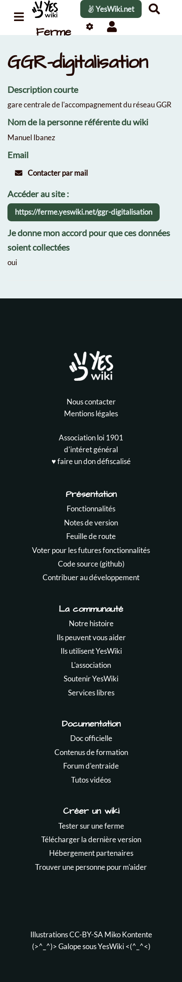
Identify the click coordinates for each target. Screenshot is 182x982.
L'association (91, 665)
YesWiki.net (111, 9)
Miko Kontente (128, 934)
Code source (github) (91, 563)
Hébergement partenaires (91, 853)
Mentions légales (91, 413)
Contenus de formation (91, 752)
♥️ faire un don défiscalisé (90, 461)
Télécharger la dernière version (91, 839)
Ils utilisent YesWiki (91, 651)
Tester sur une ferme (91, 825)
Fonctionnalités (91, 508)
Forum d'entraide (91, 765)
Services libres (91, 692)
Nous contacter (91, 401)
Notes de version (91, 522)
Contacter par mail (51, 172)
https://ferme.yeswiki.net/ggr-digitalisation (83, 211)
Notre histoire (91, 623)
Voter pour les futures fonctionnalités (91, 550)
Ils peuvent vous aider (91, 637)
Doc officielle (91, 738)
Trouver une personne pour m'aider (91, 867)
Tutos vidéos (91, 779)
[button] (111, 26)
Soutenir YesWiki (91, 678)
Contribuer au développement (91, 577)
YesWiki (111, 946)
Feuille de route (91, 536)
